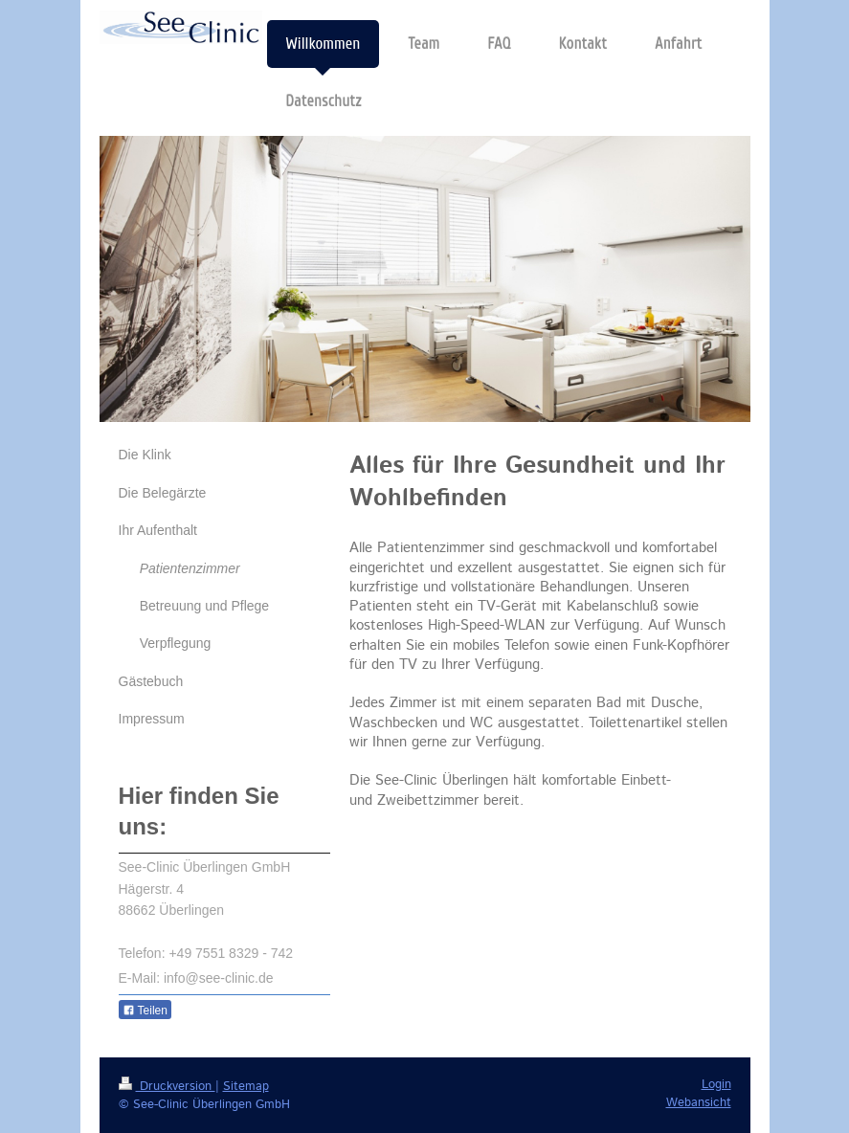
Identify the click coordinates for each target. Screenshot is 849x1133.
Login (716, 1085)
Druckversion (167, 1086)
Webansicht (698, 1103)
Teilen (145, 1010)
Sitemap (246, 1086)
